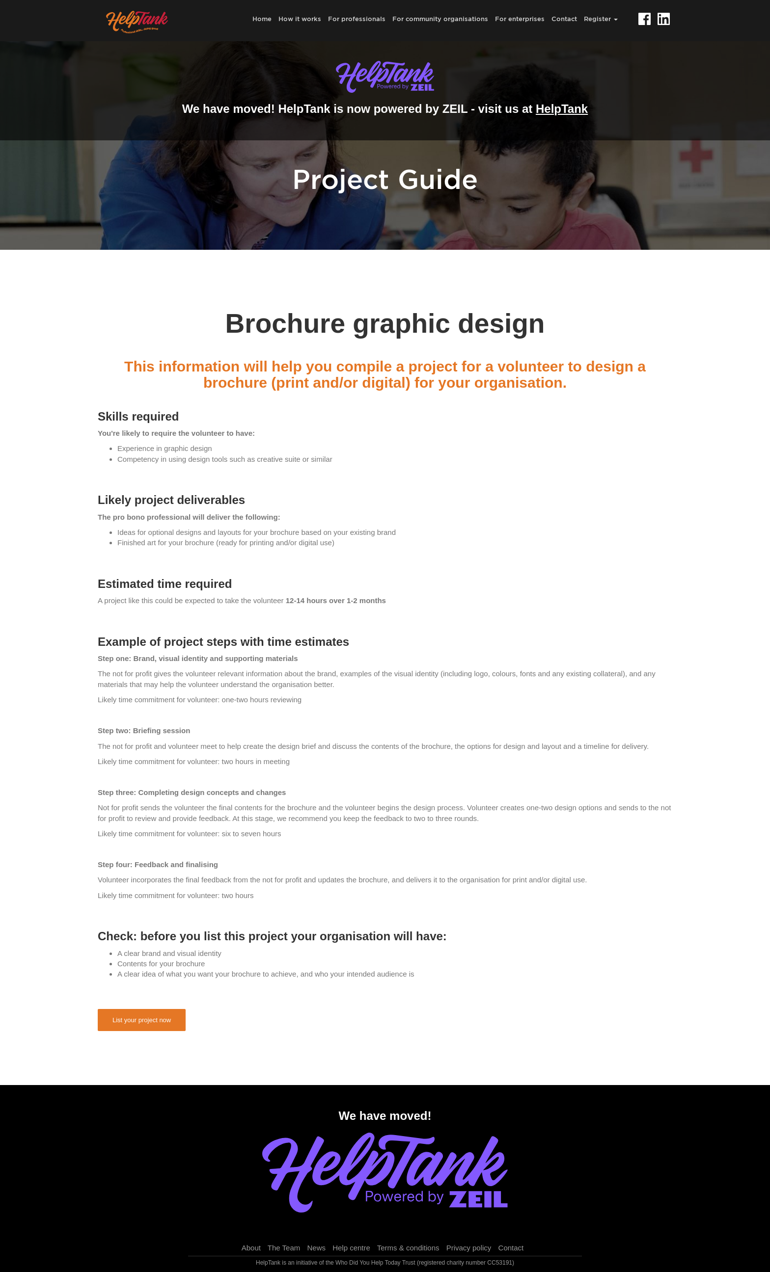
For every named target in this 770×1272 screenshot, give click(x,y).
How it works (299, 18)
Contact (564, 18)
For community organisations (440, 18)
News (316, 1248)
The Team (284, 1248)
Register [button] (601, 18)
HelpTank (562, 108)
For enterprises (520, 18)
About (251, 1248)
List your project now (141, 1020)
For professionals (356, 18)
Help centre (351, 1248)
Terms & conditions (408, 1248)
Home (262, 18)
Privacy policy (469, 1248)
